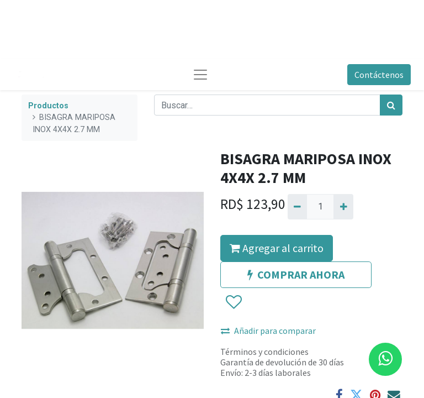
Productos (48, 106)
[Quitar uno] (297, 206)
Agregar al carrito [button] (277, 248)
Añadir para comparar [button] (268, 330)
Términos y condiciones (264, 351)
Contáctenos (379, 74)
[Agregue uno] (343, 206)
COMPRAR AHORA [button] (295, 274)
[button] (233, 302)
